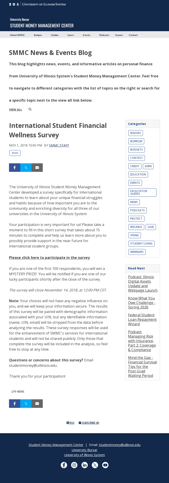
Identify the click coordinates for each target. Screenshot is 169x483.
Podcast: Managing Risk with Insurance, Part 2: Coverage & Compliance (142, 340)
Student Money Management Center (56, 444)
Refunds (136, 227)
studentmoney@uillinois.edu (119, 444)
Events (135, 183)
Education (138, 174)
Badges (135, 133)
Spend (134, 235)
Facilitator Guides (138, 192)
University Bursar (84, 450)
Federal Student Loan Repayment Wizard (142, 319)
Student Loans (141, 243)
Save (151, 227)
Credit (135, 166)
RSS (70, 423)
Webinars (137, 252)
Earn (148, 166)
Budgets (136, 149)
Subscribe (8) (89, 423)
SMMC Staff (59, 145)
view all (15, 109)
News (15, 153)
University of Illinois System (84, 454)
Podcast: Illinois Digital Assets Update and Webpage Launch (143, 283)
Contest (136, 158)
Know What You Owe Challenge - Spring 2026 (141, 303)
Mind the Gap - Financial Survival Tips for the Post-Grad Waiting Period (142, 366)
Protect (136, 219)
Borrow (136, 141)
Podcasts (137, 210)
